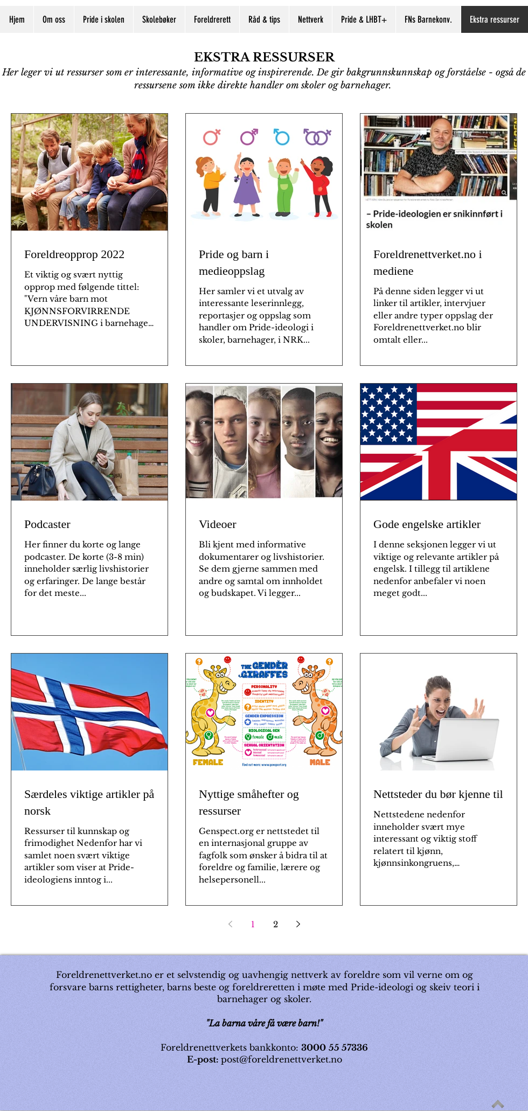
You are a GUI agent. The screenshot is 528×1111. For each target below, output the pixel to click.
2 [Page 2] (275, 924)
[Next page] (298, 924)
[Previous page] (230, 924)
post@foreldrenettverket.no (281, 1059)
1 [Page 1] (253, 924)
